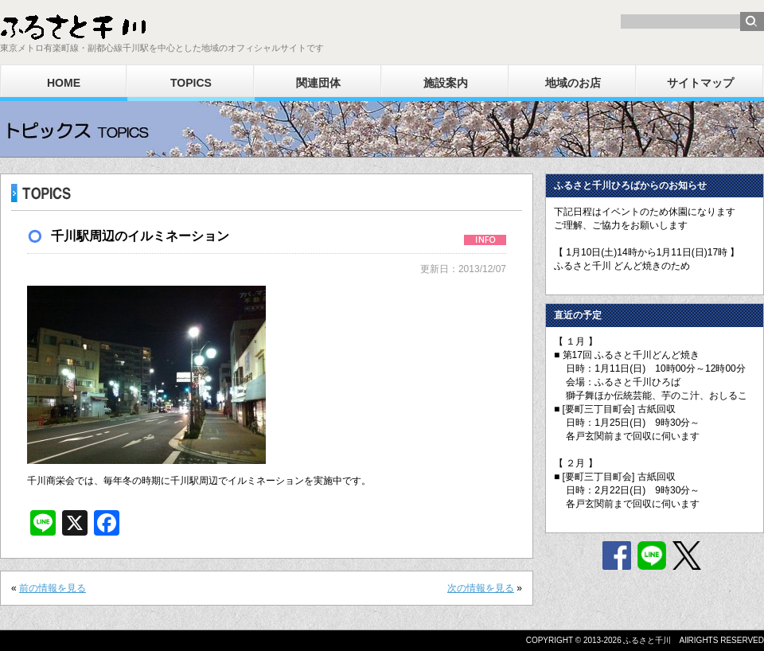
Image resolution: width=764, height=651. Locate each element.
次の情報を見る (480, 588)
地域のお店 (573, 82)
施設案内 (445, 82)
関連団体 (318, 82)
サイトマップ (700, 82)
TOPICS (191, 82)
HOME (63, 82)
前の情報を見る (52, 588)
